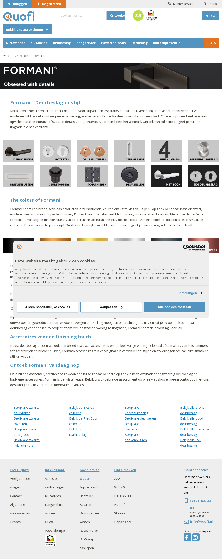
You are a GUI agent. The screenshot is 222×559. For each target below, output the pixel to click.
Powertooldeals (113, 43)
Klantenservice (183, 4)
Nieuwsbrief (15, 43)
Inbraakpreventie (166, 43)
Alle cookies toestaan (174, 307)
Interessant (55, 470)
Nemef (119, 504)
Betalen (85, 504)
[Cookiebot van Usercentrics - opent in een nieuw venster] (186, 247)
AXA (117, 478)
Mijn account (89, 487)
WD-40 (119, 487)
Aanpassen (111, 307)
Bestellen (87, 496)
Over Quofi (19, 470)
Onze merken (125, 470)
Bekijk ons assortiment (25, 29)
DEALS (211, 43)
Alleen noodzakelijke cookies (47, 307)
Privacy (15, 522)
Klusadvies (39, 43)
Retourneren (89, 530)
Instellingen (188, 293)
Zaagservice (86, 43)
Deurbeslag (62, 43)
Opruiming (139, 43)
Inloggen (20, 4)
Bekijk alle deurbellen (140, 418)
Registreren (51, 4)
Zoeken (120, 15)
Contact (213, 4)
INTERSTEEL (124, 496)
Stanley (119, 513)
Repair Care (123, 522)
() (212, 15)
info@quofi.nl (201, 521)
